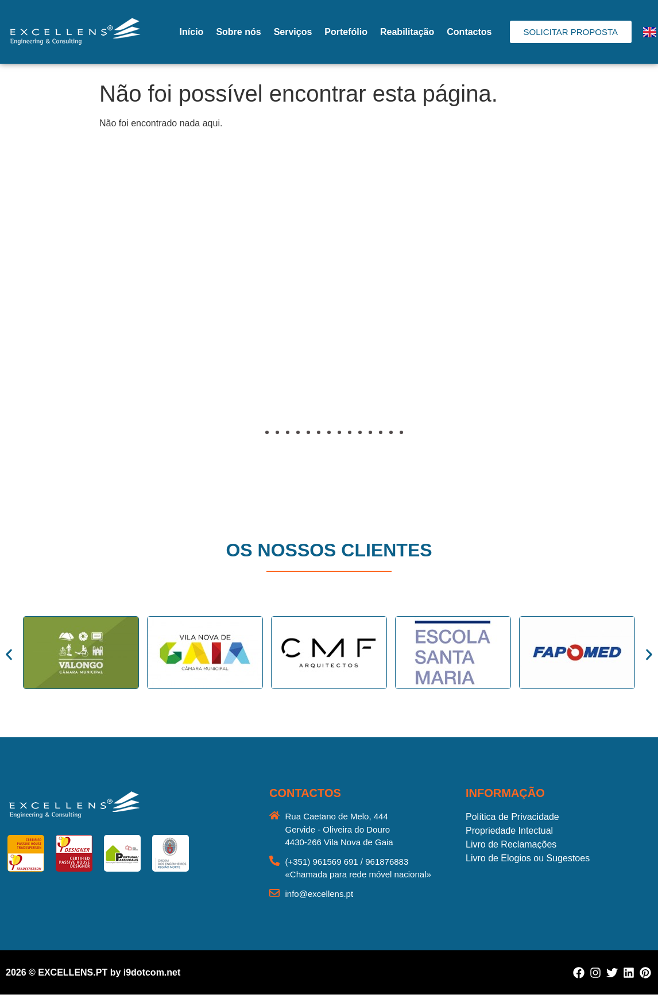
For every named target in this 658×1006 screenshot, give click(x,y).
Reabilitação (407, 32)
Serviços (293, 32)
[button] (43, 318)
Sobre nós (238, 32)
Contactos (469, 32)
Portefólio (345, 32)
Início (192, 32)
